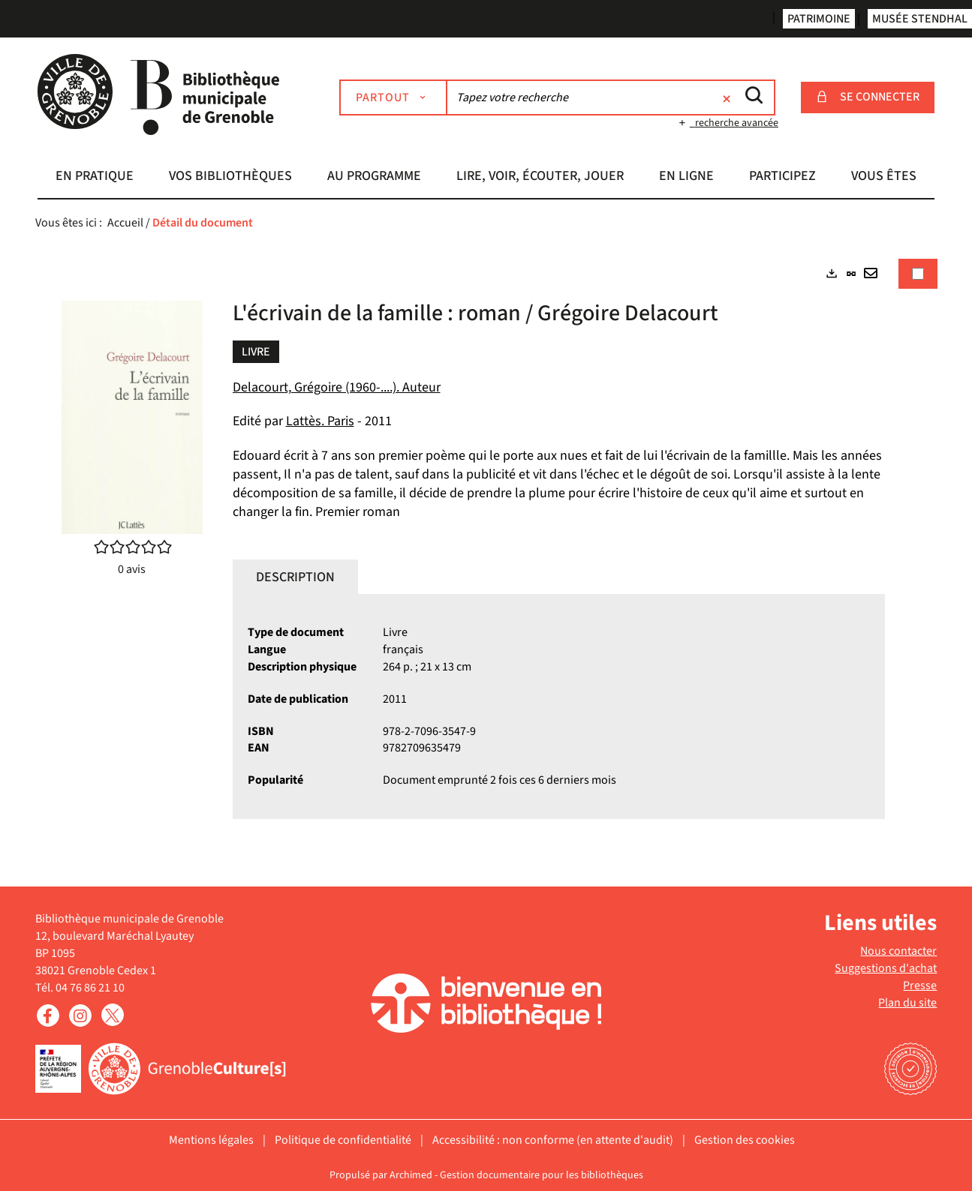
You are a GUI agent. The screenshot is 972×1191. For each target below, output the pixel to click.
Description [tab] (295, 577)
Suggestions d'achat (886, 968)
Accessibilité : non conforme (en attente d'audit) (552, 1140)
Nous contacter (898, 951)
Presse (920, 985)
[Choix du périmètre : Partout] (393, 98)
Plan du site (907, 1002)
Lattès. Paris (320, 421)
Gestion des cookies (744, 1140)
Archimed (411, 1175)
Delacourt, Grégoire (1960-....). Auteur (337, 387)
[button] (94, 178)
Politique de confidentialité (343, 1140)
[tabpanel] (486, 551)
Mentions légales (211, 1140)
